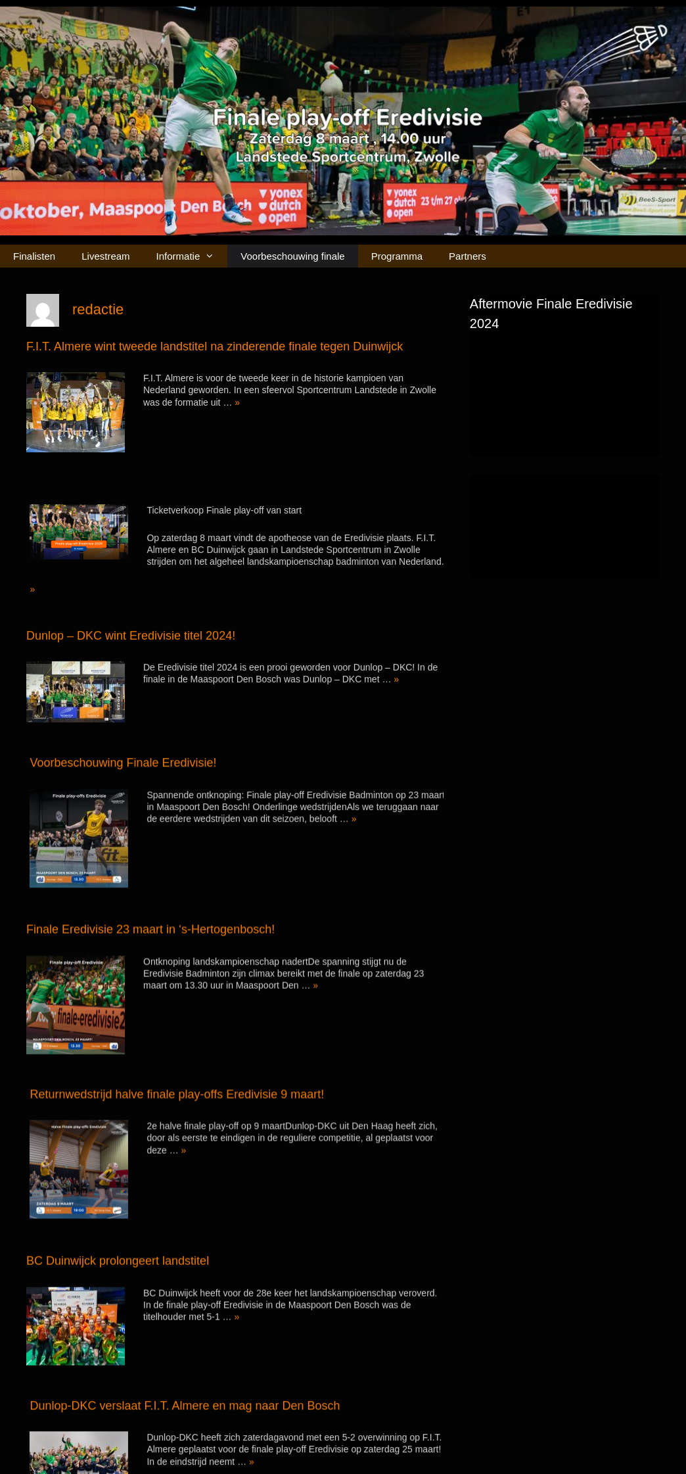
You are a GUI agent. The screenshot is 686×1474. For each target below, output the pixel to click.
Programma (397, 256)
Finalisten (34, 256)
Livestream (105, 256)
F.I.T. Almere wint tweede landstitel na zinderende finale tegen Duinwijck (214, 346)
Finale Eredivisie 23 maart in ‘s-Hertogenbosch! (150, 895)
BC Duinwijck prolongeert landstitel (117, 1207)
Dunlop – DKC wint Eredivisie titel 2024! (130, 620)
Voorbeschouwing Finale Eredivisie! (153, 731)
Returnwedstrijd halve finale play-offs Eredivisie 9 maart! (207, 1041)
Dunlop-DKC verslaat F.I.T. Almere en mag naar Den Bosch (215, 1336)
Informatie (192, 256)
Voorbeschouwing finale (292, 256)
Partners (467, 256)
